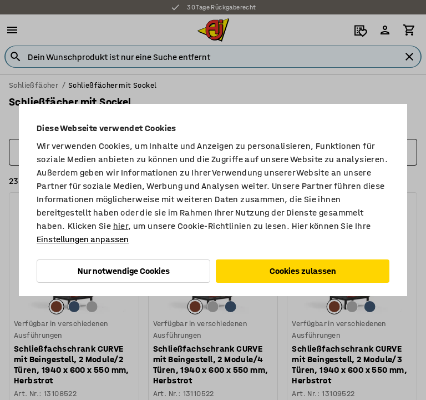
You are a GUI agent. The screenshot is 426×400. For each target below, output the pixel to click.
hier (121, 226)
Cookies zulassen (303, 271)
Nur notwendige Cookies (124, 271)
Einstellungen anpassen (83, 239)
